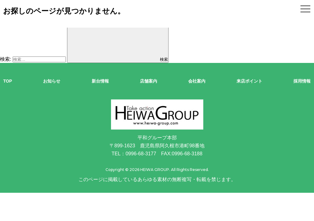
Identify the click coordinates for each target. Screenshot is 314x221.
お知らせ (51, 81)
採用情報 (302, 81)
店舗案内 (148, 81)
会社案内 (196, 81)
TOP (7, 81)
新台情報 (100, 81)
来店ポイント (249, 81)
